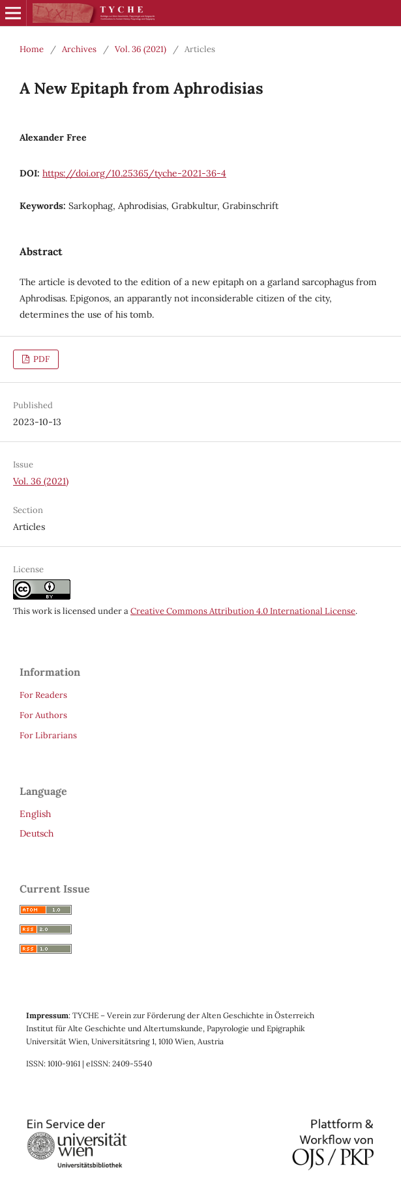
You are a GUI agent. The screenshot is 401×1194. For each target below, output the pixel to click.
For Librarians (48, 735)
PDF (40, 359)
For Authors (43, 715)
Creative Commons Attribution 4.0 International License (242, 611)
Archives (79, 49)
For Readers (43, 695)
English (35, 814)
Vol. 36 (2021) (140, 49)
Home (32, 49)
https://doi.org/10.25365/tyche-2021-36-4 (134, 173)
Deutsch (36, 833)
